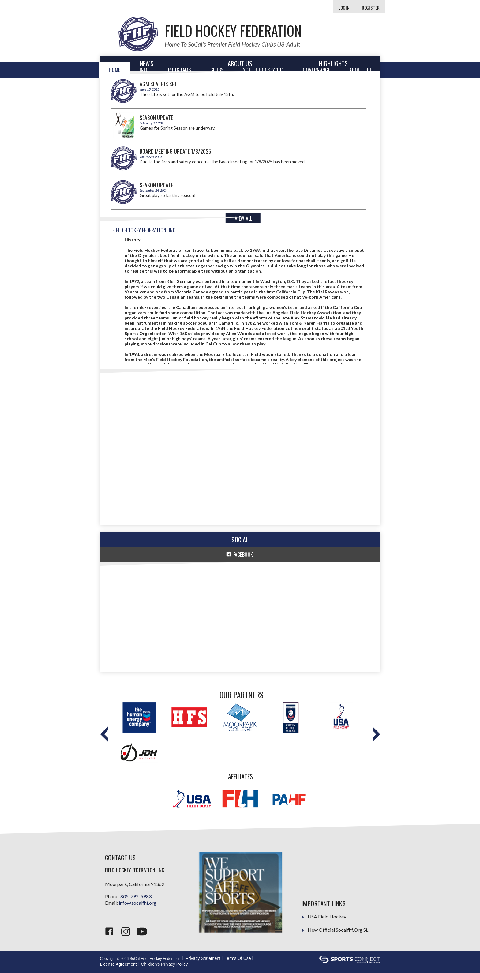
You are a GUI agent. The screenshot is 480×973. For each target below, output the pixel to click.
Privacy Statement (203, 958)
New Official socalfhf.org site (336, 930)
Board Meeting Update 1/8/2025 (175, 151)
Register (371, 8)
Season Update (156, 117)
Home (115, 70)
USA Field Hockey (324, 916)
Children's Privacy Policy (164, 964)
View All (243, 218)
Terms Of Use (238, 958)
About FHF (360, 70)
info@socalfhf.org (137, 903)
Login (344, 8)
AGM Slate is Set (158, 84)
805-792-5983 (136, 896)
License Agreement (118, 964)
